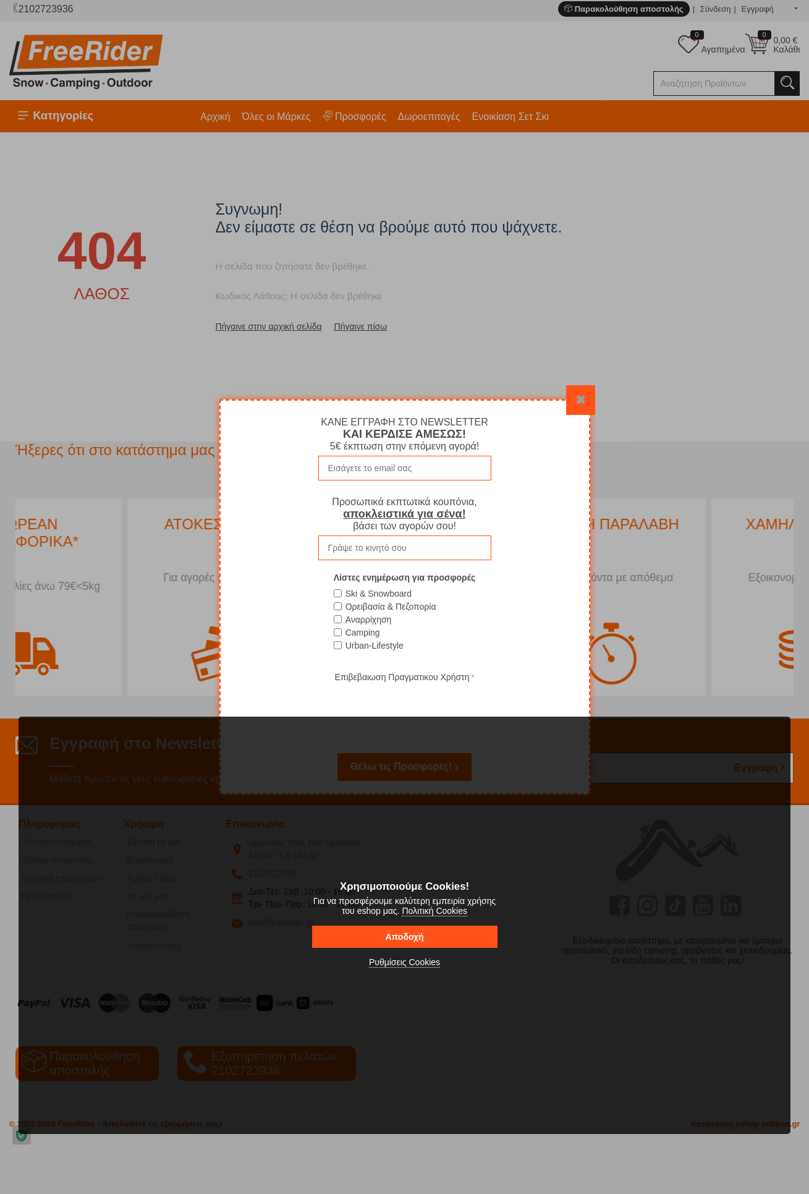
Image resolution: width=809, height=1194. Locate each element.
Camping (362, 633)
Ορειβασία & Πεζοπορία (390, 607)
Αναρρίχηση (368, 620)
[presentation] (405, 709)
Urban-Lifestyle (374, 645)
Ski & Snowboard (378, 594)
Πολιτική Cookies (434, 911)
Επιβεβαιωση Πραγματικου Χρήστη (401, 677)
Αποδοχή (404, 937)
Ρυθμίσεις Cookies (404, 962)
